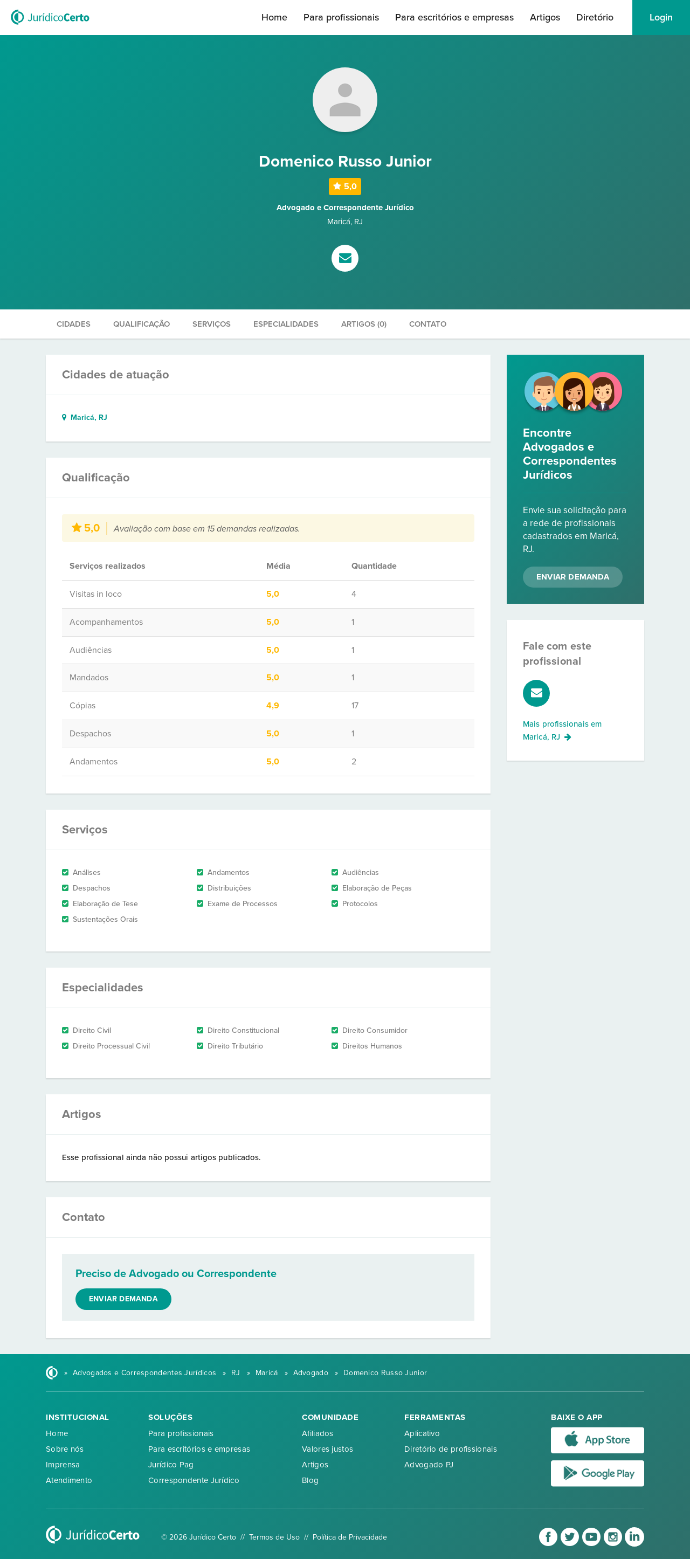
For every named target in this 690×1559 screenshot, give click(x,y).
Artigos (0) (364, 324)
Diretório (594, 17)
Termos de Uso (274, 1537)
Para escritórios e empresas (454, 17)
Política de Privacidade (350, 1537)
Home (274, 17)
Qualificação (141, 324)
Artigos (545, 17)
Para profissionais (341, 17)
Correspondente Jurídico (193, 1480)
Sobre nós (65, 1449)
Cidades (74, 324)
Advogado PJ (428, 1465)
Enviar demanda (123, 1298)
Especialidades (286, 324)
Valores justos (327, 1449)
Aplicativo (422, 1433)
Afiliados (318, 1433)
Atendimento (69, 1480)
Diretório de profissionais (450, 1449)
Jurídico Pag (171, 1465)
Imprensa (63, 1465)
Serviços (211, 324)
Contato (427, 324)
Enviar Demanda (572, 577)
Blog (310, 1480)
